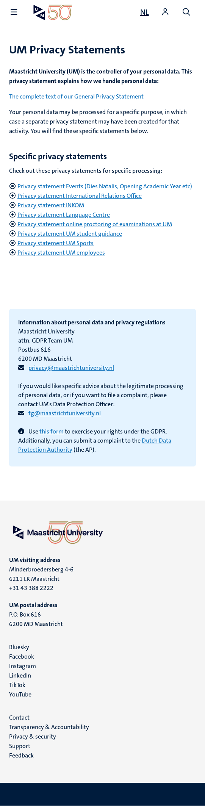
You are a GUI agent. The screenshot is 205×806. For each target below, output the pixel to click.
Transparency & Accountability (49, 727)
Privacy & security (32, 736)
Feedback (21, 755)
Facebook (21, 656)
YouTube (20, 694)
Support (19, 746)
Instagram (22, 666)
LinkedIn (20, 675)
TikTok (17, 685)
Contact (19, 717)
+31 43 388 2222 (31, 588)
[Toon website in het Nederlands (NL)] (144, 12)
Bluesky (19, 647)
